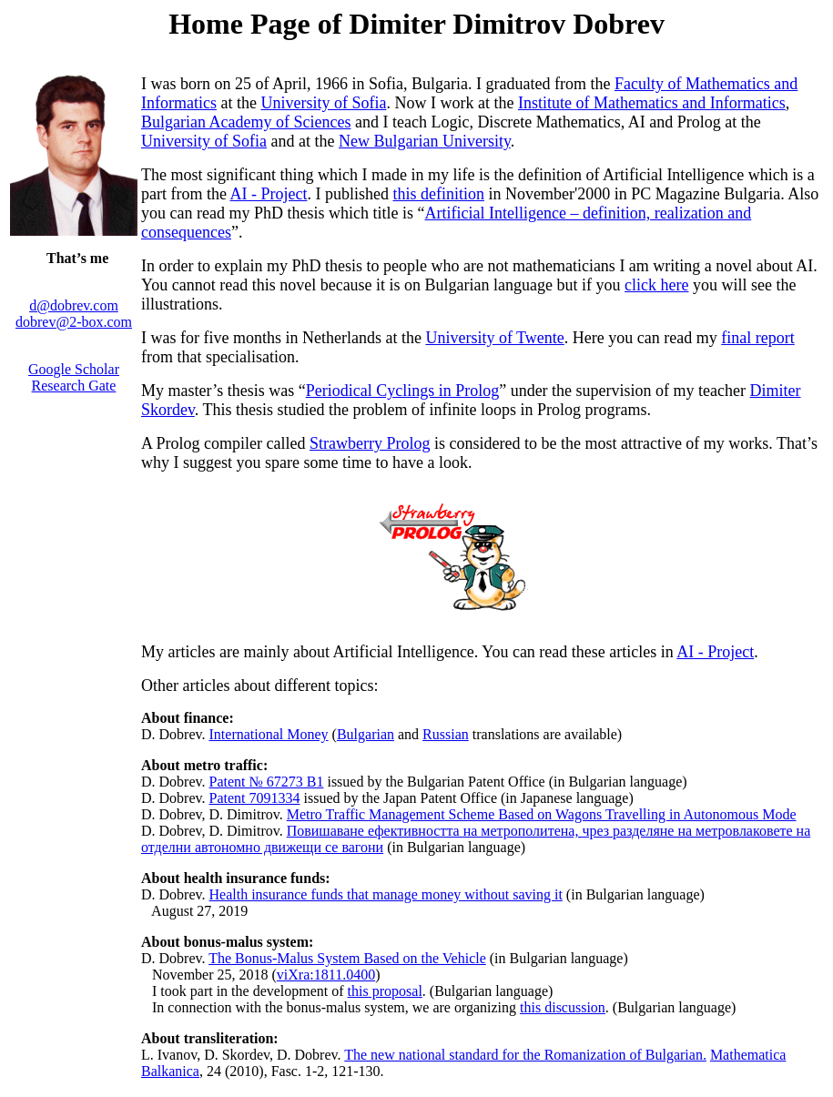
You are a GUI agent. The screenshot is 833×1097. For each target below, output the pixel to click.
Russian (445, 734)
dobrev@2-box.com (73, 322)
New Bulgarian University (425, 141)
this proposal (385, 991)
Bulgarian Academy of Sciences (245, 122)
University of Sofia (323, 103)
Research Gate (74, 385)
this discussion (562, 1007)
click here (656, 285)
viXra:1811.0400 (326, 974)
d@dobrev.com (73, 305)
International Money (269, 734)
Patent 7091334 (254, 798)
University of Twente (494, 338)
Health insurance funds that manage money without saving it (386, 894)
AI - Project (268, 194)
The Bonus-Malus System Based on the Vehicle (347, 958)
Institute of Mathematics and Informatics (652, 103)
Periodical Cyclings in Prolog (402, 390)
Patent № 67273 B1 (266, 781)
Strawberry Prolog (370, 443)
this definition (438, 194)
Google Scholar (73, 369)
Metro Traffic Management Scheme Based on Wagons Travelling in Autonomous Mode (542, 814)
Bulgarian (365, 734)
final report (757, 338)
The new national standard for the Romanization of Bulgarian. (525, 1054)
